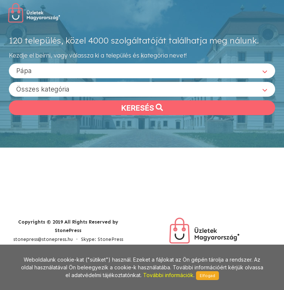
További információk (168, 275)
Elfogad (207, 275)
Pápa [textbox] (24, 70)
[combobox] (142, 70)
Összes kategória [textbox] (43, 89)
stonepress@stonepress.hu (43, 239)
